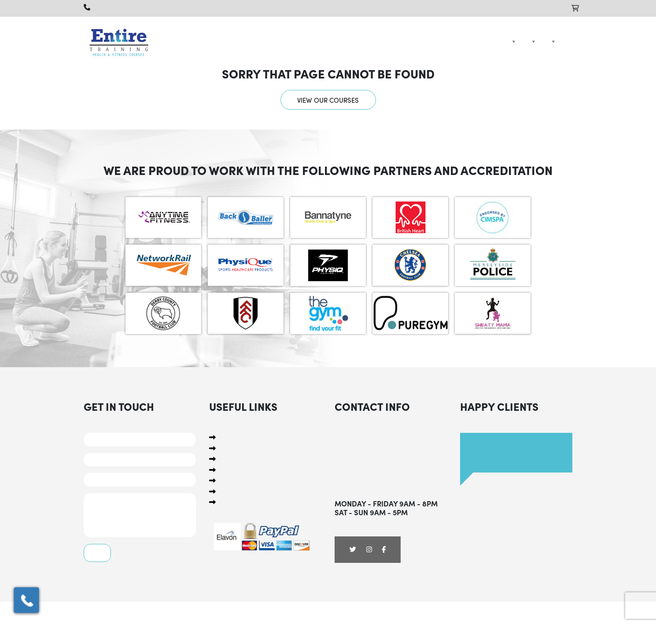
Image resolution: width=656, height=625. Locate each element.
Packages (532, 41)
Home (497, 41)
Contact (566, 41)
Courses (512, 41)
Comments (140, 515)
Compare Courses (551, 41)
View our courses (328, 99)
